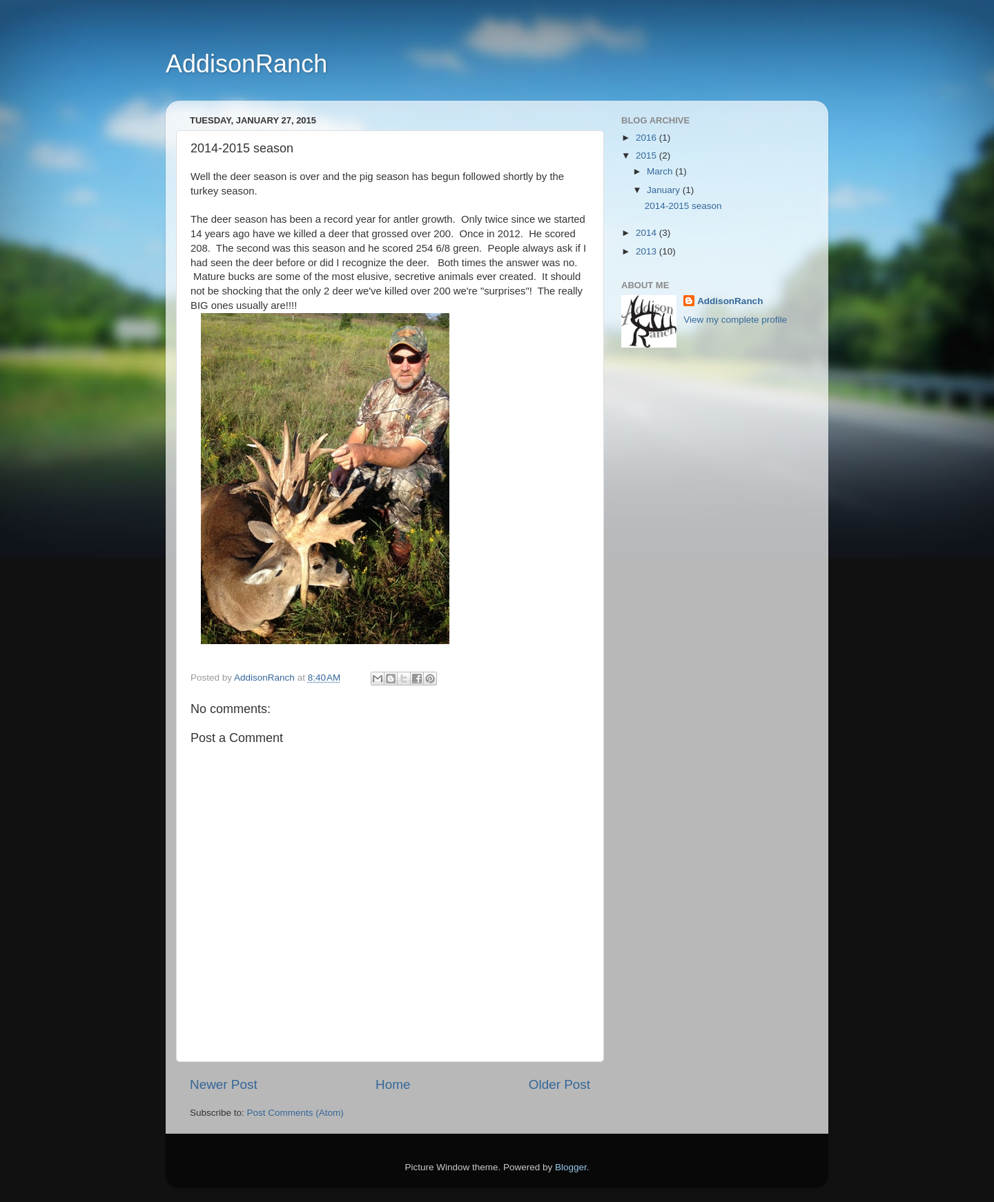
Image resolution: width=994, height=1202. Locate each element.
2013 (647, 251)
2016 (647, 137)
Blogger (571, 1167)
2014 (647, 233)
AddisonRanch (246, 64)
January (665, 190)
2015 (647, 155)
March (661, 171)
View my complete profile (735, 319)
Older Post (559, 1084)
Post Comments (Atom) (295, 1113)
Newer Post (223, 1084)
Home (393, 1084)
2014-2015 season (683, 206)
